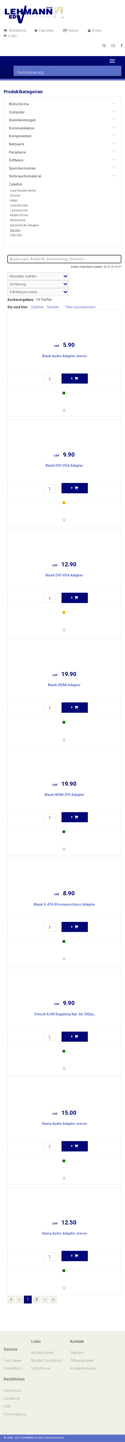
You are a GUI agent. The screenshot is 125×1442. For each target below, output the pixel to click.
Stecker (15, 230)
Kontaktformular (83, 1368)
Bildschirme (19, 104)
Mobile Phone (19, 215)
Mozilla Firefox (42, 1353)
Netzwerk (16, 144)
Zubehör (16, 184)
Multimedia (17, 220)
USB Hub (16, 235)
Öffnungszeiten (82, 1361)
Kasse (71, 30)
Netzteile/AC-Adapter (24, 225)
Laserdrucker (19, 205)
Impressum (13, 1391)
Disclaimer (12, 1398)
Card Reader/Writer (23, 190)
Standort (77, 1353)
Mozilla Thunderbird (46, 1361)
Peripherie (17, 152)
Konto (95, 30)
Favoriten (44, 30)
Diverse (15, 195)
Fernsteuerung (30, 72)
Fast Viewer (13, 1361)
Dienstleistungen (22, 120)
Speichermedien (22, 168)
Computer (17, 112)
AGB (7, 1406)
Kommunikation (21, 128)
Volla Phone (41, 1368)
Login (11, 36)
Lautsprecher (19, 210)
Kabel (13, 200)
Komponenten (20, 136)
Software (16, 160)
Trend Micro (13, 1368)
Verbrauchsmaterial (25, 176)
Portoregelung (15, 1414)
